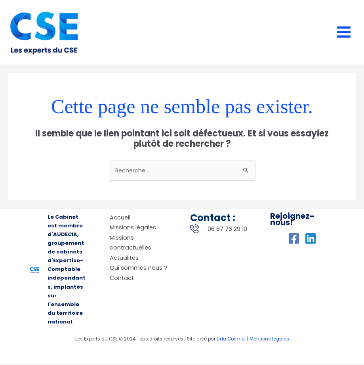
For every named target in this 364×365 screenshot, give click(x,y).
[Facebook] (294, 239)
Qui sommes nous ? (138, 269)
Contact (122, 279)
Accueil (120, 218)
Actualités (124, 259)
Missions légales (133, 229)
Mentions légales (269, 340)
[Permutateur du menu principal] (344, 33)
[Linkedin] (310, 239)
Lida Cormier (231, 340)
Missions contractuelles (130, 244)
